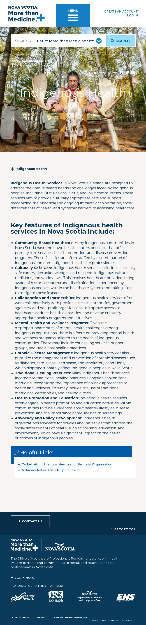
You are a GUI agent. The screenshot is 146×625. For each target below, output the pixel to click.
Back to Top (125, 529)
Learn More (24, 578)
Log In (132, 15)
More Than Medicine (27, 61)
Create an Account (121, 11)
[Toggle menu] (73, 16)
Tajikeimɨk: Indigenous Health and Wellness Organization (67, 464)
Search (123, 41)
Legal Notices (20, 617)
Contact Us (32, 521)
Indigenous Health (31, 169)
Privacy (42, 617)
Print (99, 72)
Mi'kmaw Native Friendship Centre (49, 470)
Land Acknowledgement (70, 617)
